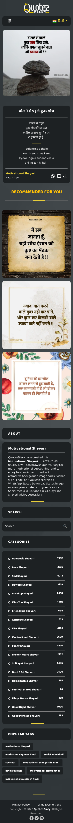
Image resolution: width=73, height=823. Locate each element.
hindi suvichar (13, 771)
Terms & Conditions (48, 804)
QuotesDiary (42, 809)
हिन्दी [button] (59, 21)
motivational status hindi (45, 771)
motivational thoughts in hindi (41, 763)
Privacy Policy (21, 804)
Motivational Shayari (20, 173)
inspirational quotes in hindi (22, 779)
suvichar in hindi (54, 755)
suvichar (10, 763)
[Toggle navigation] (9, 21)
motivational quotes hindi (20, 755)
